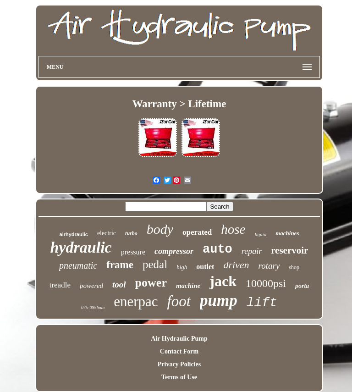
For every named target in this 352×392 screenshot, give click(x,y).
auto (217, 249)
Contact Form (179, 351)
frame (119, 265)
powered (91, 285)
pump (218, 300)
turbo (131, 233)
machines (287, 233)
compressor (173, 251)
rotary (269, 266)
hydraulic (81, 247)
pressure (133, 252)
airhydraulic (74, 234)
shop (294, 267)
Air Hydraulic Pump (179, 338)
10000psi (266, 283)
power (151, 282)
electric (106, 233)
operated (197, 232)
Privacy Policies (179, 364)
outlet (205, 267)
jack (222, 281)
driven (236, 265)
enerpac (136, 301)
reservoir (289, 250)
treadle (60, 285)
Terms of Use (179, 377)
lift (262, 303)
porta (302, 285)
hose (233, 229)
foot (179, 301)
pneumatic (78, 265)
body (160, 229)
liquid (260, 234)
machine (188, 285)
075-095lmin (92, 307)
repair (252, 251)
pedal (155, 264)
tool (119, 284)
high (181, 267)
